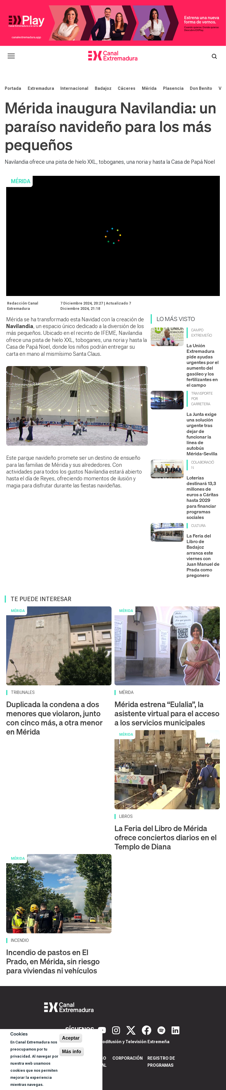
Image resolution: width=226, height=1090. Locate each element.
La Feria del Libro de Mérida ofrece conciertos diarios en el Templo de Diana (165, 837)
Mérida (149, 88)
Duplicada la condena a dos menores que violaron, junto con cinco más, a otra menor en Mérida (54, 718)
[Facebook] (147, 1029)
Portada (13, 88)
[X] (131, 1029)
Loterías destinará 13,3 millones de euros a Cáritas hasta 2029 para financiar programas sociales (202, 497)
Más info (71, 1051)
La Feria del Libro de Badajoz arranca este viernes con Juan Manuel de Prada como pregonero (203, 555)
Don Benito (201, 88)
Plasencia (173, 88)
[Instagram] (117, 1029)
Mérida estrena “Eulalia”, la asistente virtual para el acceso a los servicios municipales (167, 713)
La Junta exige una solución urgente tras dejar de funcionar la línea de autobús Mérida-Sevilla (202, 433)
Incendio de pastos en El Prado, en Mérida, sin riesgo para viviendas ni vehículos (53, 961)
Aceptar (71, 1038)
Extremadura (41, 88)
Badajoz (103, 88)
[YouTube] (102, 1029)
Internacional (74, 88)
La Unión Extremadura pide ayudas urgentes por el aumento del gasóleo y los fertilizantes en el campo (203, 365)
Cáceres (126, 88)
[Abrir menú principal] (11, 55)
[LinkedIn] (176, 1029)
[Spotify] (162, 1029)
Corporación (127, 1058)
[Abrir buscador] (214, 56)
